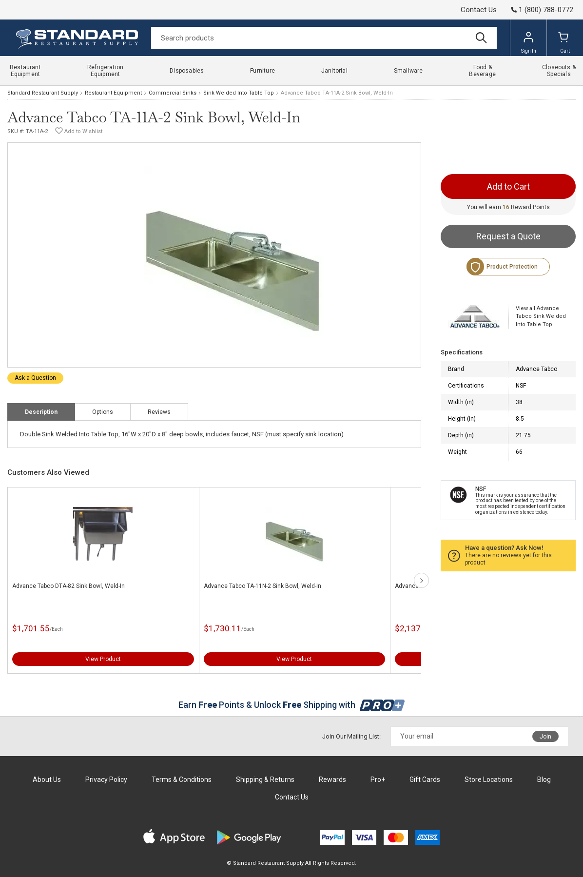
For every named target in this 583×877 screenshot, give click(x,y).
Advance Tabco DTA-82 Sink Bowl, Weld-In (68, 586)
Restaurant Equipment (113, 93)
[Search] (324, 38)
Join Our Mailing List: (351, 736)
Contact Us (479, 9)
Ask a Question (35, 377)
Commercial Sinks (172, 93)
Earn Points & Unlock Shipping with (291, 705)
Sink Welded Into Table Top (238, 93)
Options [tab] (102, 412)
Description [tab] (41, 412)
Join (545, 736)
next (421, 580)
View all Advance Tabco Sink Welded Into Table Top (541, 316)
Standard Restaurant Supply (42, 93)
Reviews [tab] (159, 412)
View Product (103, 659)
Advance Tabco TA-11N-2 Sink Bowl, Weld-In (262, 586)
